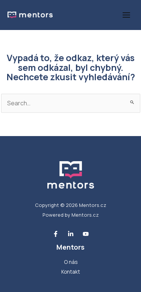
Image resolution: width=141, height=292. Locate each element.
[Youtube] (86, 234)
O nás (70, 261)
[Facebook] (56, 234)
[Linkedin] (71, 234)
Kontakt (70, 271)
